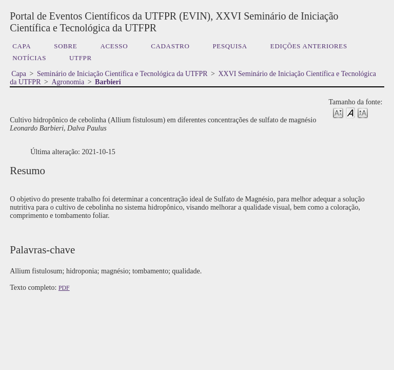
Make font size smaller (338, 112)
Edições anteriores (308, 46)
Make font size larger (363, 112)
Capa (21, 46)
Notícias (29, 58)
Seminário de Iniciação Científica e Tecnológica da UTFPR (122, 74)
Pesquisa (229, 46)
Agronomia (67, 82)
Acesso (114, 46)
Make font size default (350, 112)
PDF (64, 287)
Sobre (65, 46)
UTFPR (80, 58)
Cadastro (170, 46)
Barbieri (108, 82)
